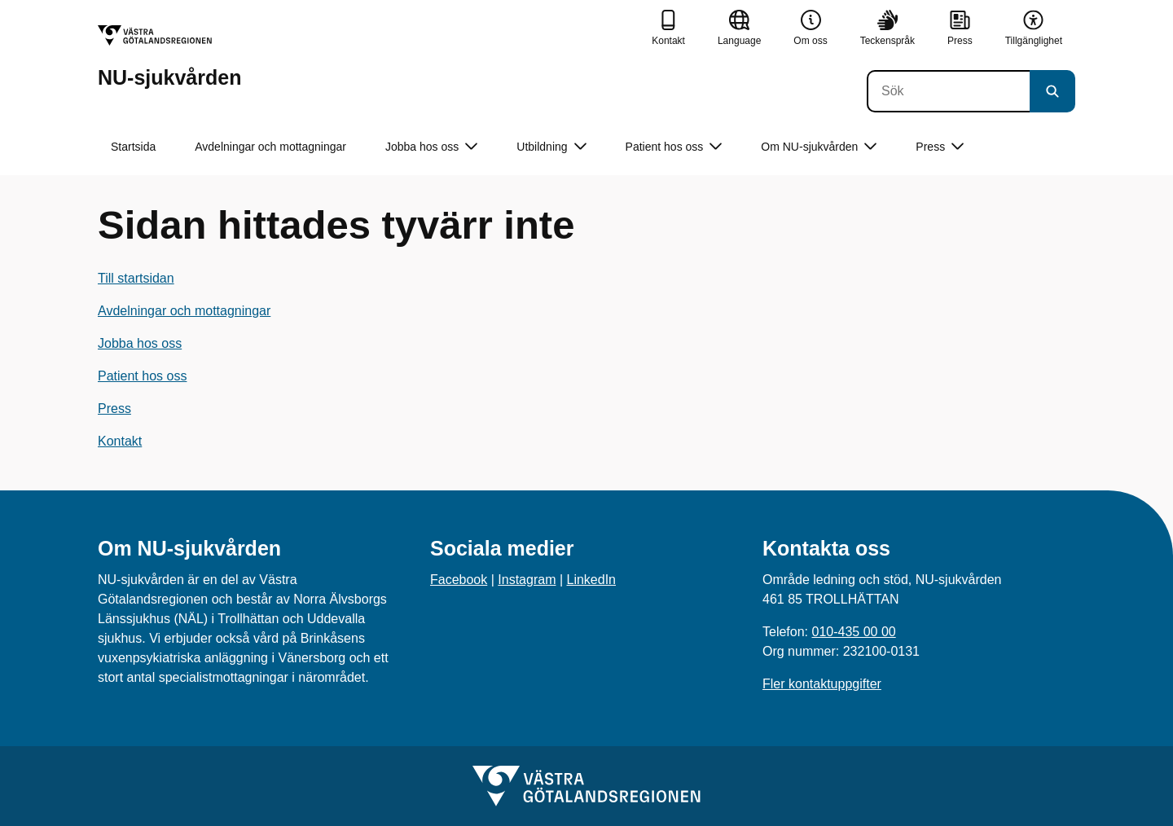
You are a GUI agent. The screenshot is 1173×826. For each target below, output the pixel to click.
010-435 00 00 (853, 632)
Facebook (458, 580)
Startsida (133, 146)
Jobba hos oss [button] (431, 147)
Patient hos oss (142, 376)
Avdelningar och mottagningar (270, 146)
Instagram (527, 580)
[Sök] (948, 91)
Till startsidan (136, 278)
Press (114, 408)
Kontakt (120, 441)
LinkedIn (592, 580)
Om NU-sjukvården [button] (818, 147)
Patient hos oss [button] (674, 147)
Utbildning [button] (551, 147)
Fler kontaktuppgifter (821, 684)
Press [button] (940, 147)
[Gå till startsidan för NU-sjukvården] (169, 57)
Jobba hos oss (140, 343)
